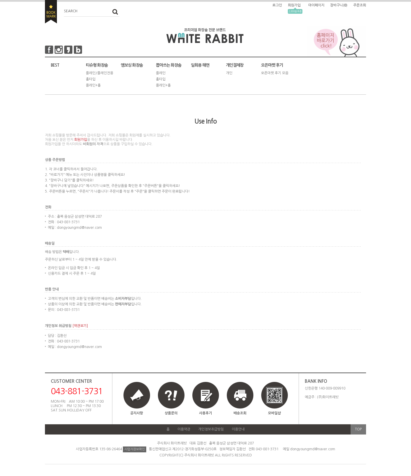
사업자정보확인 (134, 449)
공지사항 (136, 413)
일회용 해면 (200, 65)
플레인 (161, 73)
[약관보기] (80, 326)
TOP (358, 429)
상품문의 (171, 413)
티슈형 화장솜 (97, 65)
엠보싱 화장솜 (132, 65)
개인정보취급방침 (211, 429)
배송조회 (240, 413)
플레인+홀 (93, 85)
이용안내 (238, 429)
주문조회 (359, 5)
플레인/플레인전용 (99, 73)
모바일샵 (274, 401)
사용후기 (205, 413)
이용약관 (183, 429)
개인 (229, 73)
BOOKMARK (51, 11)
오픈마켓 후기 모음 (274, 73)
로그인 (277, 5)
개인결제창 (234, 65)
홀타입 (90, 79)
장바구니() (338, 5)
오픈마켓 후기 (272, 65)
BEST (55, 65)
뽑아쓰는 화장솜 (168, 65)
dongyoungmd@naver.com (312, 449)
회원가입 (294, 5)
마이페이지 (316, 5)
